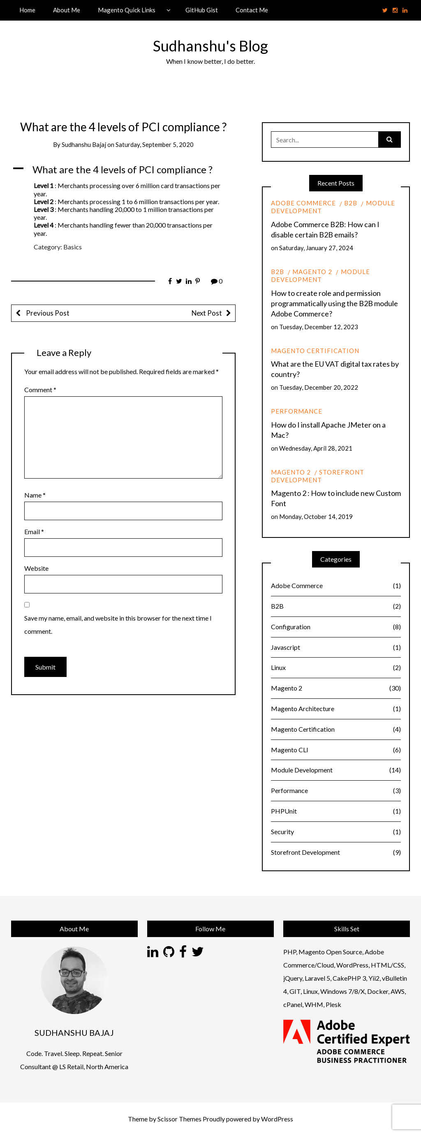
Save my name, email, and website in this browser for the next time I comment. (118, 624)
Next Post (207, 313)
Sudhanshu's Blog (210, 46)
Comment (40, 389)
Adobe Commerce (303, 203)
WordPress (277, 1119)
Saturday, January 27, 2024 (316, 247)
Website (36, 568)
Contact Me (252, 10)
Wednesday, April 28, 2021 (315, 448)
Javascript (336, 648)
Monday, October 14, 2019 (316, 516)
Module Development (320, 275)
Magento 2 (312, 271)
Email (34, 531)
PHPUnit (336, 811)
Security (336, 832)
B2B (350, 203)
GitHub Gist (201, 10)
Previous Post (47, 313)
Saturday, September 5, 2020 (155, 144)
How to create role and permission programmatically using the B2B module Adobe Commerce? (334, 303)
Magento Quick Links (126, 10)
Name (35, 495)
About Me (66, 10)
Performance (296, 411)
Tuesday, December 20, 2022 (318, 387)
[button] (123, 170)
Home (27, 10)
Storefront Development (317, 476)
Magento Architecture (336, 709)
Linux (336, 668)
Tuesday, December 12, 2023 (318, 326)
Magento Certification (315, 350)
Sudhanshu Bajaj (84, 144)
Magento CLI (336, 750)
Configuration (336, 627)
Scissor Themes (179, 1119)
